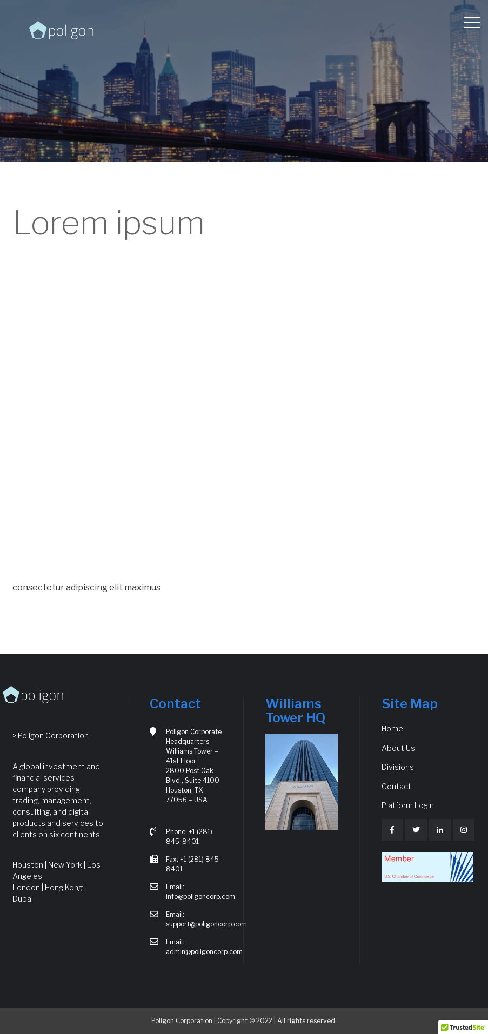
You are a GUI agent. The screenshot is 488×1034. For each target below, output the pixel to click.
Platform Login (408, 805)
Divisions (398, 766)
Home (392, 728)
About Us (398, 748)
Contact (396, 786)
